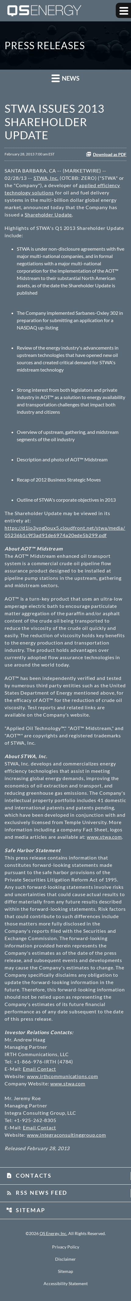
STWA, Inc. (46, 178)
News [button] (65, 78)
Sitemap (25, 1210)
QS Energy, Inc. (53, 1233)
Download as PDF (106, 154)
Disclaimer (65, 1259)
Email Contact (39, 1069)
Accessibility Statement (66, 1283)
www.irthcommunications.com (62, 1076)
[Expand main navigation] (123, 10)
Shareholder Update (48, 214)
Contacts (29, 1175)
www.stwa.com (104, 837)
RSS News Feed (36, 1192)
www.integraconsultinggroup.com (66, 1135)
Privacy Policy (65, 1247)
